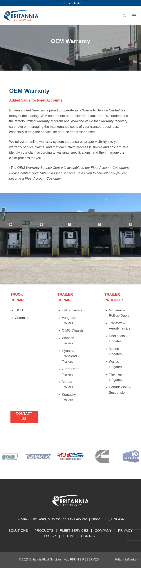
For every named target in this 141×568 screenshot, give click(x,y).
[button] (124, 15)
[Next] (133, 457)
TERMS (68, 536)
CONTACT (89, 536)
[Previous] (8, 457)
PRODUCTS (43, 530)
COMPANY (103, 530)
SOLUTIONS (18, 530)
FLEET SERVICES (74, 530)
